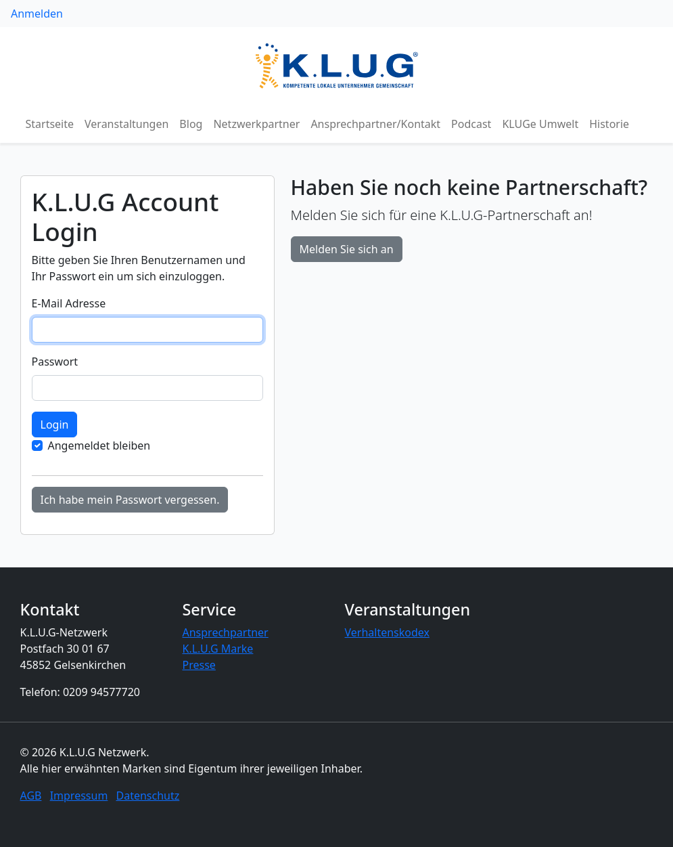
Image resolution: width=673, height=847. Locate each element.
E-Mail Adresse (69, 303)
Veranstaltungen (126, 123)
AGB (31, 795)
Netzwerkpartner (256, 123)
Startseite (50, 123)
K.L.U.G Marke (218, 648)
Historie (609, 123)
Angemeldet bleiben (99, 445)
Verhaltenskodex (387, 632)
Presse (199, 664)
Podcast (471, 123)
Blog (190, 123)
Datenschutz (148, 795)
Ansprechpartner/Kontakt (375, 123)
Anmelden (37, 13)
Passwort (55, 361)
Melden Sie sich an (347, 249)
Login (55, 424)
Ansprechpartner (226, 632)
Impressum (79, 795)
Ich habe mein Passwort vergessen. (130, 499)
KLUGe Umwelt (540, 123)
